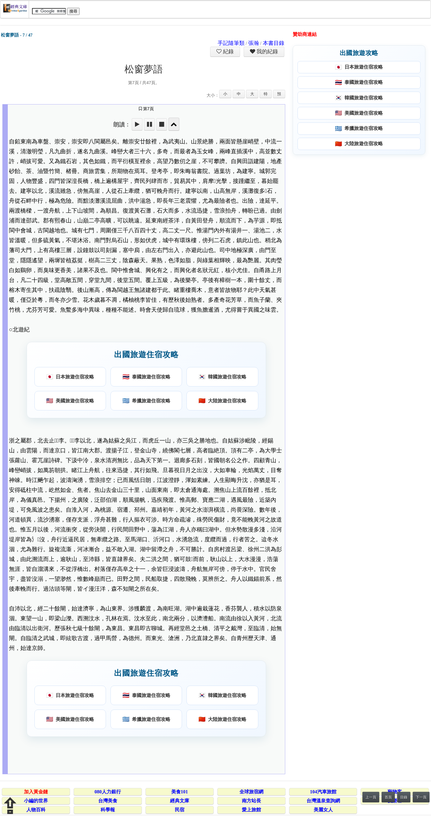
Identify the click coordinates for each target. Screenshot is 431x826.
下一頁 (421, 797)
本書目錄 (273, 43)
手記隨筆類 (231, 43)
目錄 (403, 797)
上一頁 (370, 797)
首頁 (388, 797)
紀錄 (228, 51)
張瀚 (253, 43)
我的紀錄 (266, 51)
